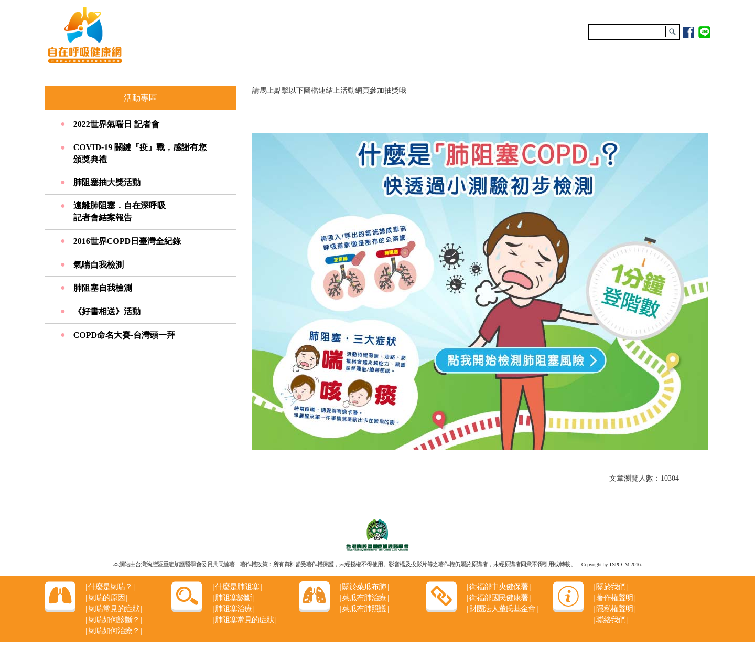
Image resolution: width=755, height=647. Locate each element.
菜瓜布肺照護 (364, 608)
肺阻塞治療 (233, 608)
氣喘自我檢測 (98, 264)
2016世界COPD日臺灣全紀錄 (127, 241)
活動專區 (140, 97)
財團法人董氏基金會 (502, 608)
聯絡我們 (611, 620)
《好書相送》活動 (107, 311)
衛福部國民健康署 (498, 597)
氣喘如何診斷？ (113, 620)
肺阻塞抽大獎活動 (107, 182)
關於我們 (611, 586)
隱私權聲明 (614, 608)
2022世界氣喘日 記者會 (116, 124)
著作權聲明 (614, 597)
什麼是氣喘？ (109, 586)
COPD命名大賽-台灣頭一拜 (124, 335)
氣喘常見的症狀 (113, 608)
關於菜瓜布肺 (364, 586)
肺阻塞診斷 (233, 597)
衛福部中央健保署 (498, 586)
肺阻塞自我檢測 (102, 287)
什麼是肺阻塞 (236, 586)
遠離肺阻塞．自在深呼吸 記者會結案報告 (119, 211)
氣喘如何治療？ (113, 631)
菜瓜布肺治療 (364, 597)
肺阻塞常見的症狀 (244, 620)
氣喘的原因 (106, 597)
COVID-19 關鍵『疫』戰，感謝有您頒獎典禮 (140, 153)
